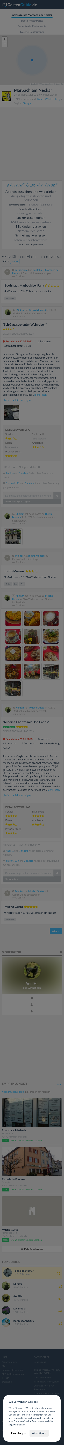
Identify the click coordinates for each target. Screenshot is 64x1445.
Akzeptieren (39, 1433)
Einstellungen (18, 1433)
